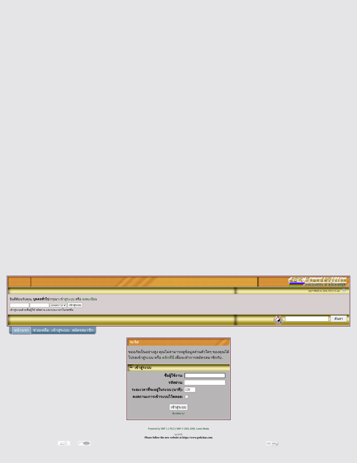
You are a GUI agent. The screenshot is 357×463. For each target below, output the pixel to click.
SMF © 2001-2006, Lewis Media (192, 429)
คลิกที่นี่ (168, 357)
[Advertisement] (178, 71)
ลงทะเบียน (89, 299)
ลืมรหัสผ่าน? (178, 413)
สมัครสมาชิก (82, 330)
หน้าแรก (21, 330)
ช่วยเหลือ (41, 330)
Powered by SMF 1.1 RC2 (161, 429)
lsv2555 (179, 434)
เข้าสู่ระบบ (66, 299)
